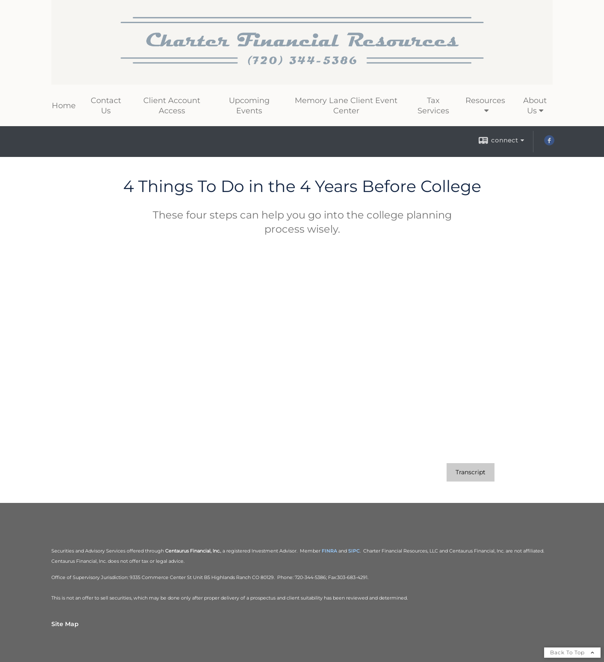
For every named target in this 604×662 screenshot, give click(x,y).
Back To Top (572, 652)
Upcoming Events (249, 105)
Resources (485, 100)
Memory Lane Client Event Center (346, 105)
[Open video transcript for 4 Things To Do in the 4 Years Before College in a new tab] (470, 472)
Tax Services (433, 105)
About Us (535, 105)
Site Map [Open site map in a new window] (65, 624)
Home (64, 105)
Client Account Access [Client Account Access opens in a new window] (171, 105)
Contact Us (106, 105)
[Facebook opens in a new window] (549, 143)
